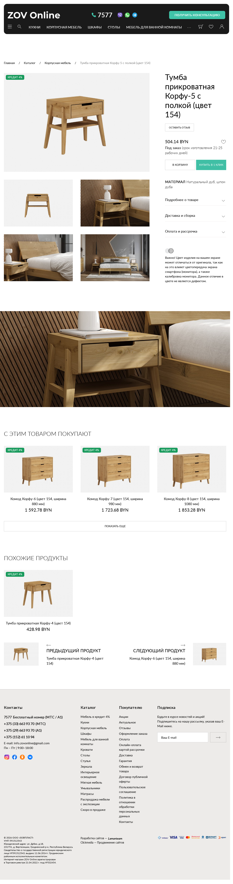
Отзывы (125, 728)
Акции (123, 716)
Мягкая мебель (91, 782)
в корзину (180, 165)
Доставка (126, 755)
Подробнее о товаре (181, 200)
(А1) (23, 730)
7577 (102, 15)
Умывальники (90, 788)
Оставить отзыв (179, 127)
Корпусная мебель (64, 27)
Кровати (87, 749)
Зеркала (86, 766)
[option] (77, 122)
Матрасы (87, 793)
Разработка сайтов (92, 838)
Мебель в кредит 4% (95, 716)
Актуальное (127, 722)
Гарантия (125, 761)
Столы (114, 27)
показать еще (115, 526)
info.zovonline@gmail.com (32, 743)
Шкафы (95, 27)
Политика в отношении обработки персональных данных (129, 806)
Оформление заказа (133, 733)
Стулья (85, 761)
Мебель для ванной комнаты (154, 27)
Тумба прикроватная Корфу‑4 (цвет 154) (38, 623)
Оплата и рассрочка (181, 231)
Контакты (126, 821)
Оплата (124, 739)
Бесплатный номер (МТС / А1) (33, 717)
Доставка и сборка (180, 216)
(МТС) (25, 724)
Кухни (34, 27)
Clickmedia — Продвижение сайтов (102, 842)
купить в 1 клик (211, 165)
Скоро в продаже (93, 809)
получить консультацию (197, 15)
